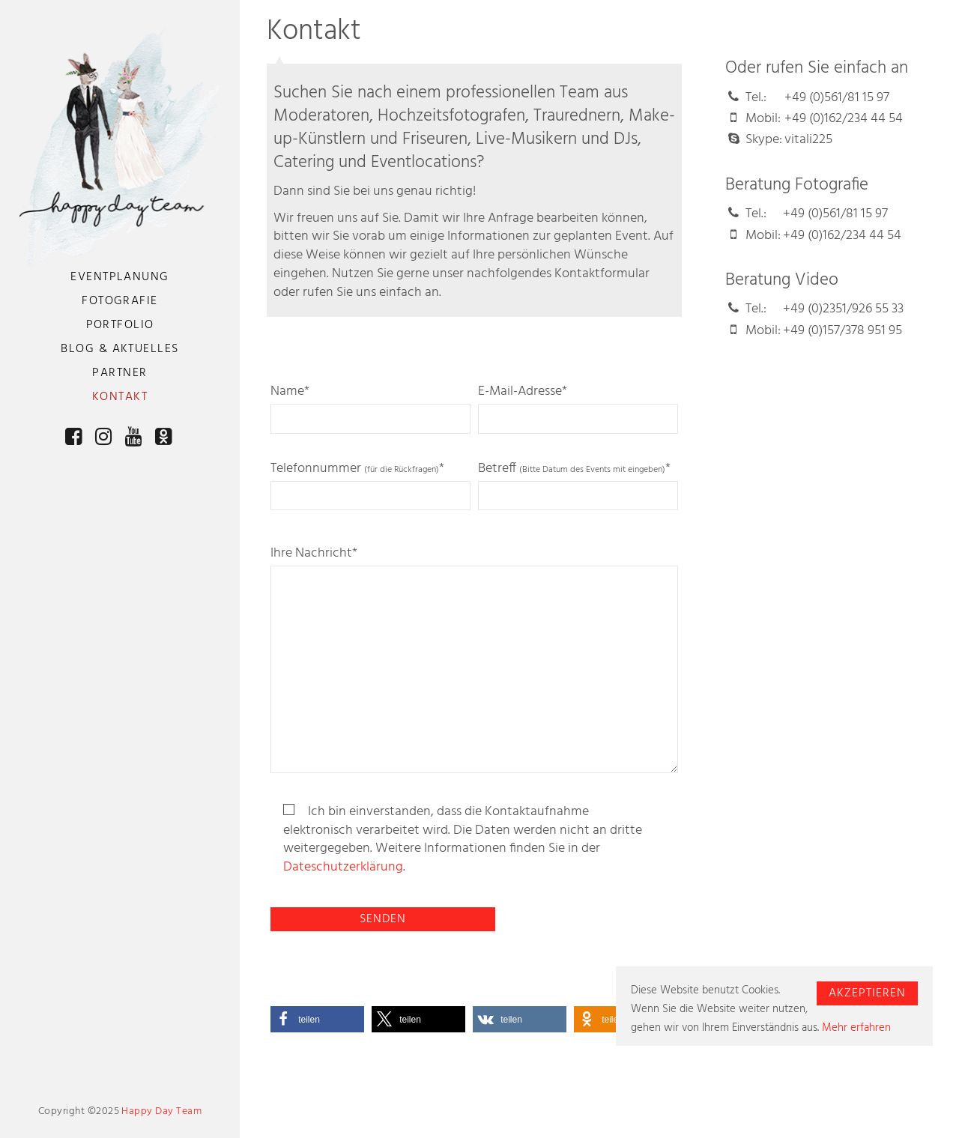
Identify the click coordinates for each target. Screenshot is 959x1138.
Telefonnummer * (370, 485)
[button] (317, 1019)
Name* (370, 408)
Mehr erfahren (856, 1028)
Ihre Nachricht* (474, 659)
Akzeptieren (867, 993)
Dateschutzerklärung (343, 868)
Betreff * (578, 485)
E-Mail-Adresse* (578, 408)
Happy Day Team (161, 1111)
